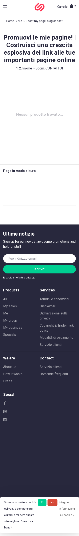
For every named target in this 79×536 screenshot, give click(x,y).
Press (7, 381)
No (52, 502)
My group (10, 320)
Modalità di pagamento (56, 338)
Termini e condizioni (54, 299)
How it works (13, 374)
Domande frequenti (54, 374)
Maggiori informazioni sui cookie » (67, 509)
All (5, 299)
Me (20, 21)
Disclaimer (47, 306)
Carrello (66, 6)
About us (9, 367)
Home (10, 21)
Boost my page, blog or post (44, 21)
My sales (10, 306)
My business (12, 328)
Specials (9, 335)
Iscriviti (39, 269)
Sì (42, 502)
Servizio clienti (51, 345)
